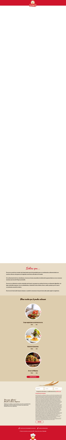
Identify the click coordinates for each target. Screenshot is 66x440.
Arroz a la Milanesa (33, 371)
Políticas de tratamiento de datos (28, 428)
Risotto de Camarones (33, 346)
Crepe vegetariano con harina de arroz (33, 322)
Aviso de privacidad (43, 428)
